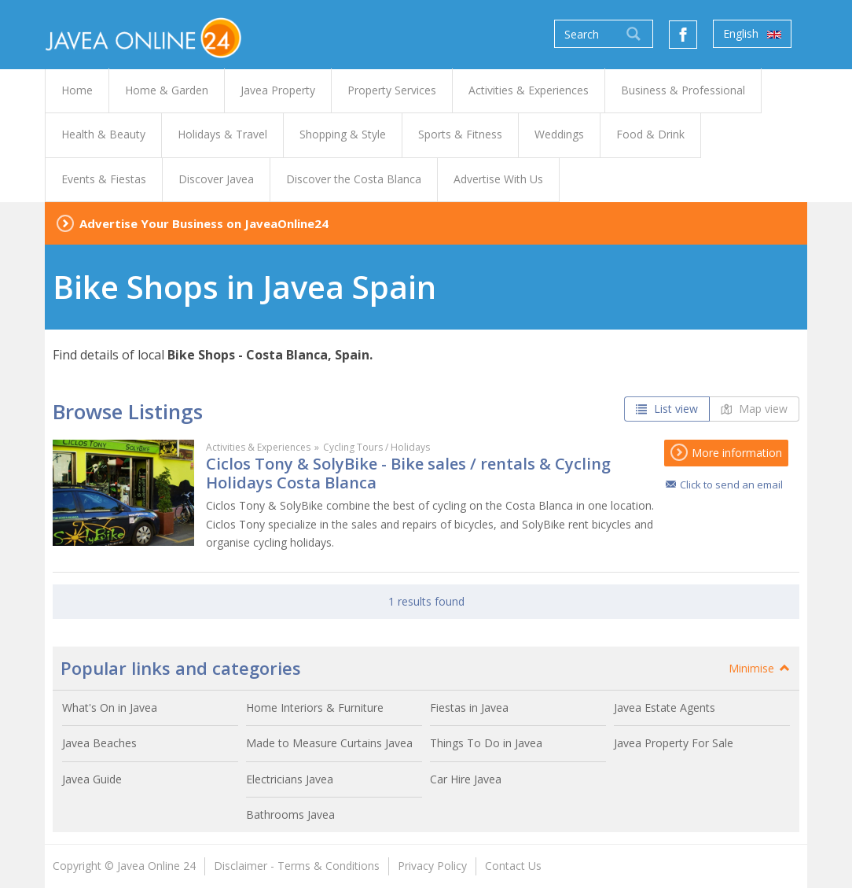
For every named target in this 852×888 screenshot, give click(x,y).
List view (667, 408)
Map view (754, 408)
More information (726, 452)
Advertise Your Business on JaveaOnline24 (204, 223)
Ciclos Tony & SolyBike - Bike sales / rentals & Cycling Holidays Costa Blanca (408, 473)
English (752, 34)
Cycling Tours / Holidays (376, 447)
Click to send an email (731, 484)
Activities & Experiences (258, 447)
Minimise (760, 668)
